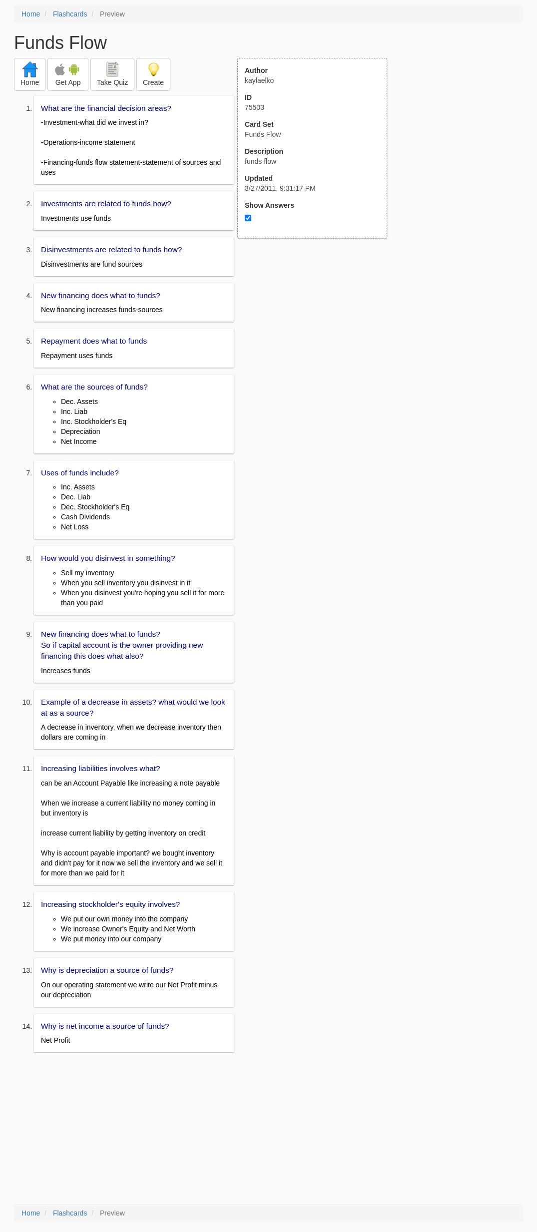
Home (30, 14)
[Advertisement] (318, 336)
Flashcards (70, 14)
